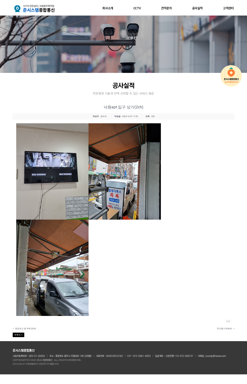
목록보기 (18, 335)
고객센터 (228, 8)
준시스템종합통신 (24, 350)
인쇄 (228, 321)
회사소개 (107, 8)
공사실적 (197, 8)
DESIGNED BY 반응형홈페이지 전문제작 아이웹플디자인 (36, 364)
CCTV (137, 8)
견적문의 (166, 8)
